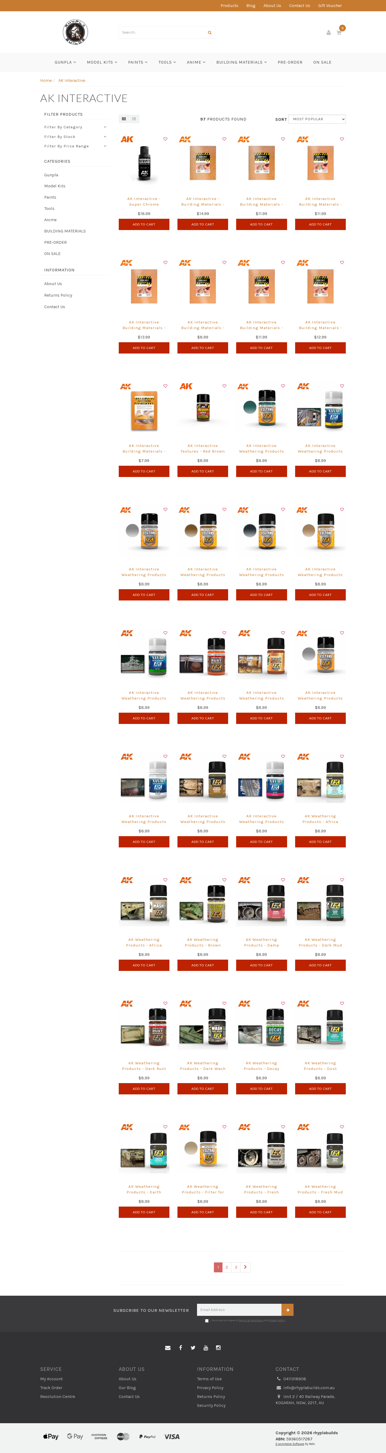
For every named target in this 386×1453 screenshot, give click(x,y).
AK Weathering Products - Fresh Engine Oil (261, 1192)
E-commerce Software (290, 1444)
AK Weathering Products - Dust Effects (320, 1069)
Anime (196, 62)
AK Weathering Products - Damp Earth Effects (261, 945)
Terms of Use (209, 1378)
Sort (279, 119)
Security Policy (211, 1405)
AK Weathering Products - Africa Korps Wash (144, 945)
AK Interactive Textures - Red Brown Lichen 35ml (203, 451)
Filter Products (63, 114)
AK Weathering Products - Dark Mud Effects (320, 945)
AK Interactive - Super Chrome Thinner (144, 204)
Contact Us (299, 5)
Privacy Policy (277, 1320)
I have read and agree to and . (245, 1321)
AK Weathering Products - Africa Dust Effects (320, 822)
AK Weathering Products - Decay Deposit (261, 1069)
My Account (51, 1378)
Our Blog (127, 1387)
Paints (138, 62)
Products (229, 5)
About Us (272, 5)
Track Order (51, 1387)
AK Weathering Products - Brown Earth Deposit (203, 945)
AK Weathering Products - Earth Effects (144, 1192)
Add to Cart (144, 224)
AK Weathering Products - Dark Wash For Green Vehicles (203, 1069)
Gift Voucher (330, 5)
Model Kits (102, 62)
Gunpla (65, 62)
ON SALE (322, 62)
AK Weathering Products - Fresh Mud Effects (320, 1192)
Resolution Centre (57, 1396)
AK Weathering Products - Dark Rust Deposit (144, 1069)
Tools (167, 62)
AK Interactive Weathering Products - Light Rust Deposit (202, 698)
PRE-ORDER (290, 62)
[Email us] (167, 1348)
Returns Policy (58, 295)
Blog (250, 5)
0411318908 (291, 1379)
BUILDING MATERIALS (241, 62)
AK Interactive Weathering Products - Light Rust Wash (261, 698)
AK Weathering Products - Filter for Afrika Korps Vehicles (203, 1192)
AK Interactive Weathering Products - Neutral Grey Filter (320, 698)
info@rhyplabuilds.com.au (305, 1388)
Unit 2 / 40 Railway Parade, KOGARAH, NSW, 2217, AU (305, 1399)
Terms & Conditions (251, 1320)
